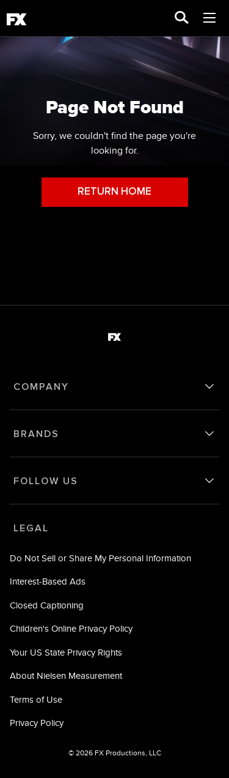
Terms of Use (36, 699)
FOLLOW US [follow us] (45, 481)
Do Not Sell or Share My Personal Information (100, 558)
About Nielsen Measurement (66, 675)
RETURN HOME (114, 192)
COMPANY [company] (41, 387)
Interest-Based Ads (47, 581)
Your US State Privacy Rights (66, 652)
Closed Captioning (47, 605)
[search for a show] (182, 18)
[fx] (16, 21)
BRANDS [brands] (36, 434)
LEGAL (31, 528)
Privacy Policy (37, 722)
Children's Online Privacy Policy (71, 628)
